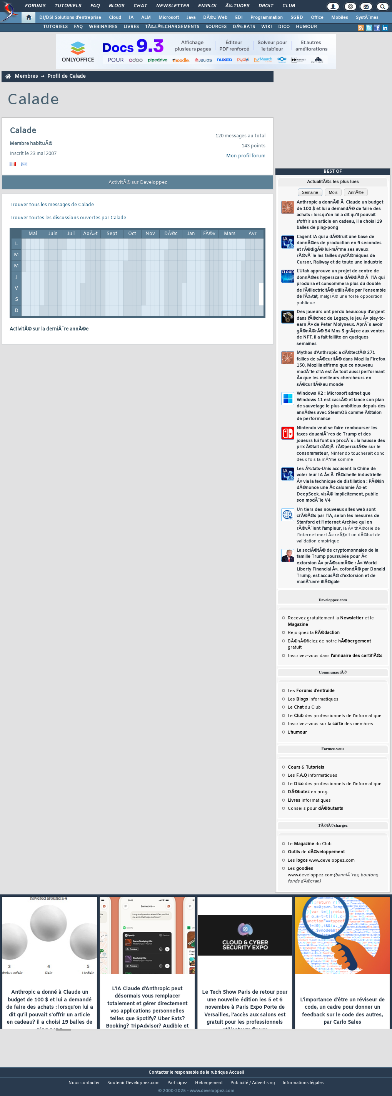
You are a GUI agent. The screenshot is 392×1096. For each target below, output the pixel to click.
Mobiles (339, 17)
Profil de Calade (66, 76)
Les (311, 691)
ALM (146, 17)
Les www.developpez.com (321, 860)
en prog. (308, 792)
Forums (35, 6)
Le (296, 707)
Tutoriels (68, 6)
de (316, 852)
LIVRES (131, 27)
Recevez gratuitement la (326, 618)
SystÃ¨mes (367, 17)
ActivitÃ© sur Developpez (137, 183)
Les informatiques (313, 699)
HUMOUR (306, 27)
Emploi (207, 6)
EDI (239, 17)
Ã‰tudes (237, 6)
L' (297, 732)
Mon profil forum (245, 156)
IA (131, 17)
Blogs (116, 6)
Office (317, 17)
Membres (26, 76)
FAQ (95, 6)
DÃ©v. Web (215, 17)
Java (191, 17)
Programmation (266, 17)
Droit (266, 6)
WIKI (266, 27)
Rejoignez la (314, 633)
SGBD (296, 17)
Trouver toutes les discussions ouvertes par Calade (68, 218)
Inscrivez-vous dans (335, 656)
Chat (140, 6)
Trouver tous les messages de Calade (52, 205)
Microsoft (168, 17)
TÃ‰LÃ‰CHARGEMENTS (172, 27)
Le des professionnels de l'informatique (335, 716)
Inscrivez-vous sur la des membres (330, 724)
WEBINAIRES (103, 27)
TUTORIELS (55, 27)
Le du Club (310, 844)
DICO (284, 27)
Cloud (115, 17)
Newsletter (172, 6)
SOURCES (216, 27)
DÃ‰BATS (244, 27)
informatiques (309, 800)
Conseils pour (315, 808)
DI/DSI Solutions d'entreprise (70, 17)
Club (288, 6)
